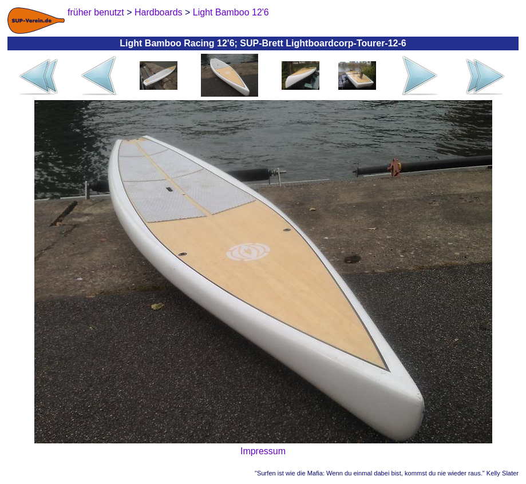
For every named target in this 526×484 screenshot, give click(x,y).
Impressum (263, 451)
